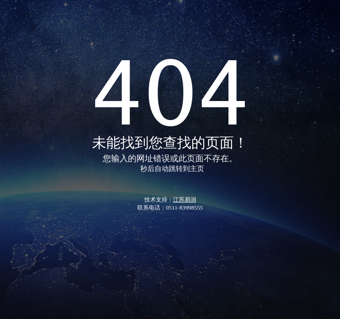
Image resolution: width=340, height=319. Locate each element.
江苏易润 (184, 199)
